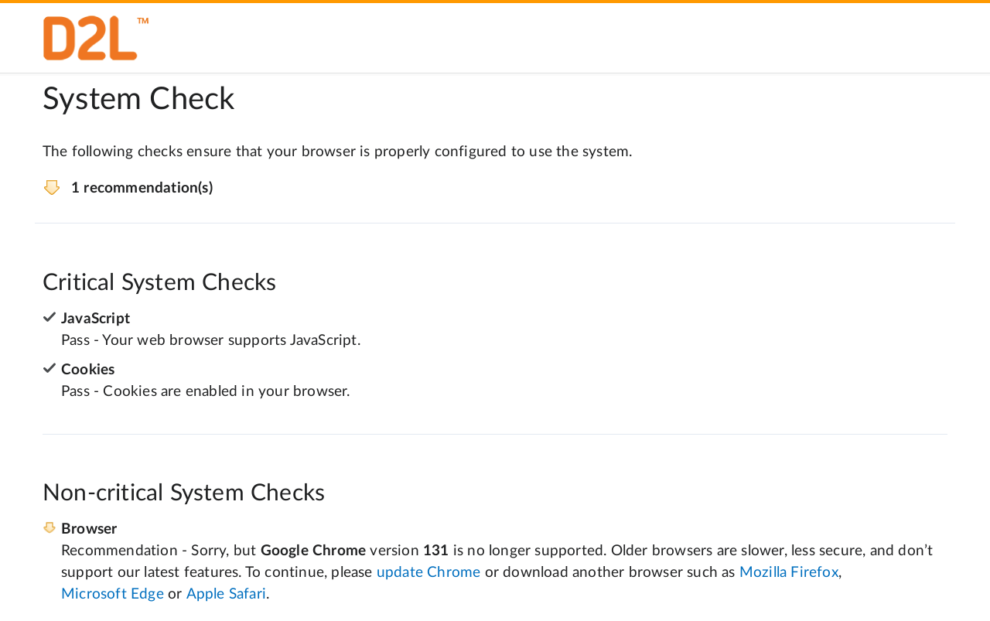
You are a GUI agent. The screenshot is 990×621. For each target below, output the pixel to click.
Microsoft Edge (112, 594)
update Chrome (429, 572)
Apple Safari (226, 594)
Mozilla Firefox (788, 572)
